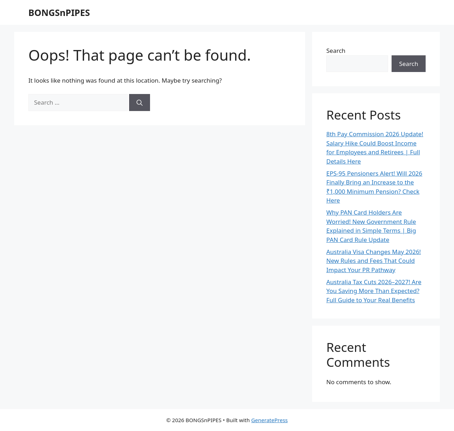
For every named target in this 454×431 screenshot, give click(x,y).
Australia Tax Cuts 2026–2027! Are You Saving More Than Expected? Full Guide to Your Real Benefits (373, 291)
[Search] (139, 102)
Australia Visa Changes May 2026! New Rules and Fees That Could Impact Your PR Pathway (373, 261)
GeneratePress (269, 420)
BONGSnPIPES (59, 12)
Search (335, 50)
